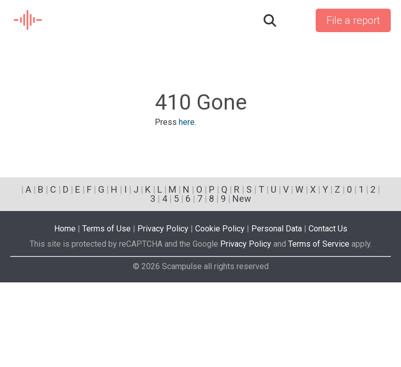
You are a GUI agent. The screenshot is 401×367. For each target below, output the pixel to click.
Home (65, 228)
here (187, 122)
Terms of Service (318, 244)
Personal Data (276, 228)
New (241, 198)
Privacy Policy (162, 228)
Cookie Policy (220, 228)
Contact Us (328, 228)
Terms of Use (106, 228)
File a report (353, 20)
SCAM (28, 20)
